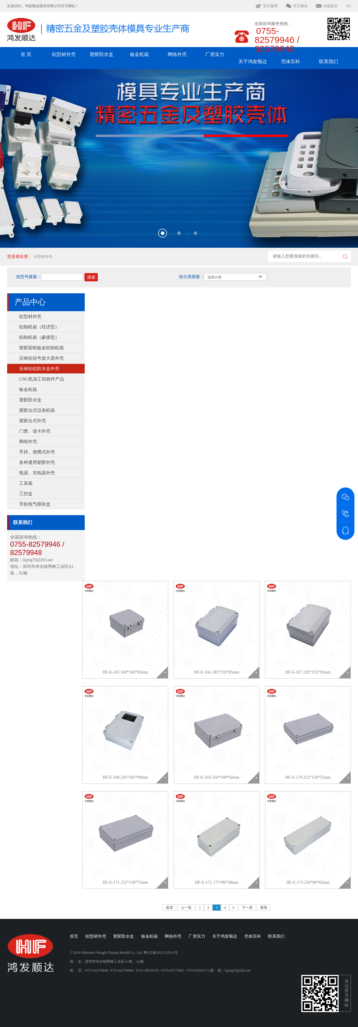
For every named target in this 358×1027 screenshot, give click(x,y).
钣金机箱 (139, 54)
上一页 (186, 908)
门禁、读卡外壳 (34, 431)
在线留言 (330, 6)
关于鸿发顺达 (252, 61)
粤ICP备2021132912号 (160, 952)
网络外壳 (177, 54)
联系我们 (328, 61)
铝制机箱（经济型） (39, 327)
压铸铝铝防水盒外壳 (39, 368)
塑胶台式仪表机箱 (37, 410)
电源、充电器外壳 (37, 472)
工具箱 (26, 483)
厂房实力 (214, 54)
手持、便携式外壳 (37, 452)
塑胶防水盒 (101, 54)
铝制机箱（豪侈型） (39, 337)
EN (348, 6)
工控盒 (26, 493)
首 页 (26, 54)
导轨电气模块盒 (34, 504)
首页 (169, 908)
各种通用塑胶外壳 (37, 462)
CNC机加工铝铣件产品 (41, 379)
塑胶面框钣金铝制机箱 (41, 347)
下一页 (247, 908)
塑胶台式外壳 (32, 420)
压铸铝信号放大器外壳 (41, 358)
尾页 (263, 908)
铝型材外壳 (64, 54)
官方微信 (300, 6)
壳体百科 (290, 61)
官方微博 (270, 6)
